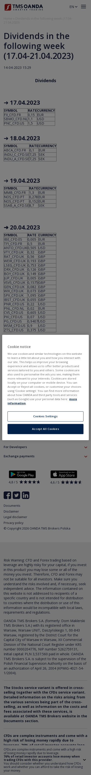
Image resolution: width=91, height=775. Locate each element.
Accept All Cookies (45, 429)
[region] (45, 387)
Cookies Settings (45, 416)
